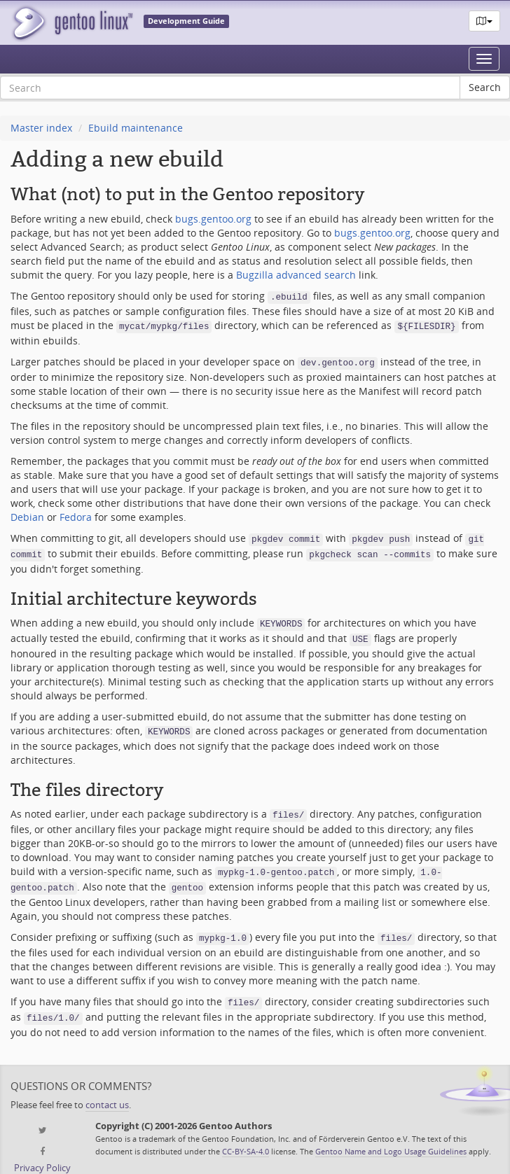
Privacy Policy (42, 1148)
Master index (41, 127)
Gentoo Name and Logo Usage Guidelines (391, 1131)
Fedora (76, 512)
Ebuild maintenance (135, 127)
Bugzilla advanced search (296, 274)
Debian (27, 512)
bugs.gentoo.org (213, 218)
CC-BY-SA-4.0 (245, 1131)
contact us (107, 1085)
